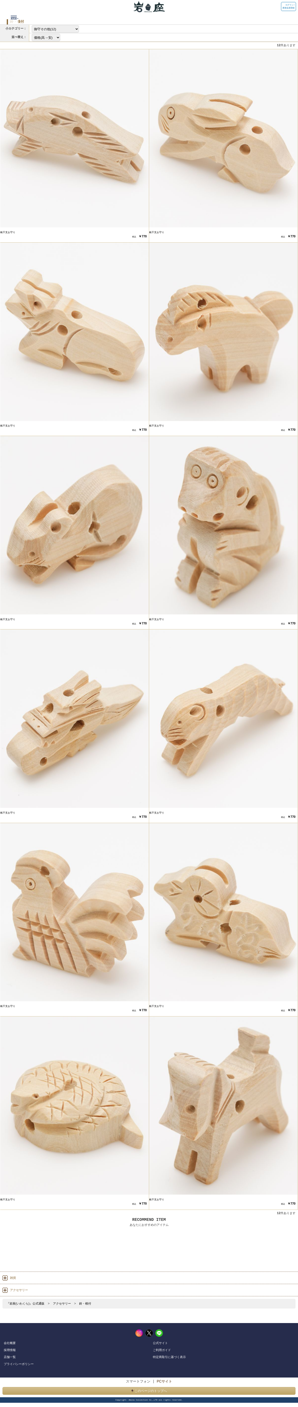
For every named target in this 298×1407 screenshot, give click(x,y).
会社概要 (10, 1343)
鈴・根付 (85, 1303)
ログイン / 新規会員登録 (289, 6)
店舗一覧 (10, 1357)
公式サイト (160, 1343)
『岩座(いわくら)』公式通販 (25, 1303)
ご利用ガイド (162, 1350)
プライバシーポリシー (19, 1364)
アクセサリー (62, 1303)
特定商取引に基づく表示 (169, 1357)
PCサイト (164, 1381)
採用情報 (10, 1350)
